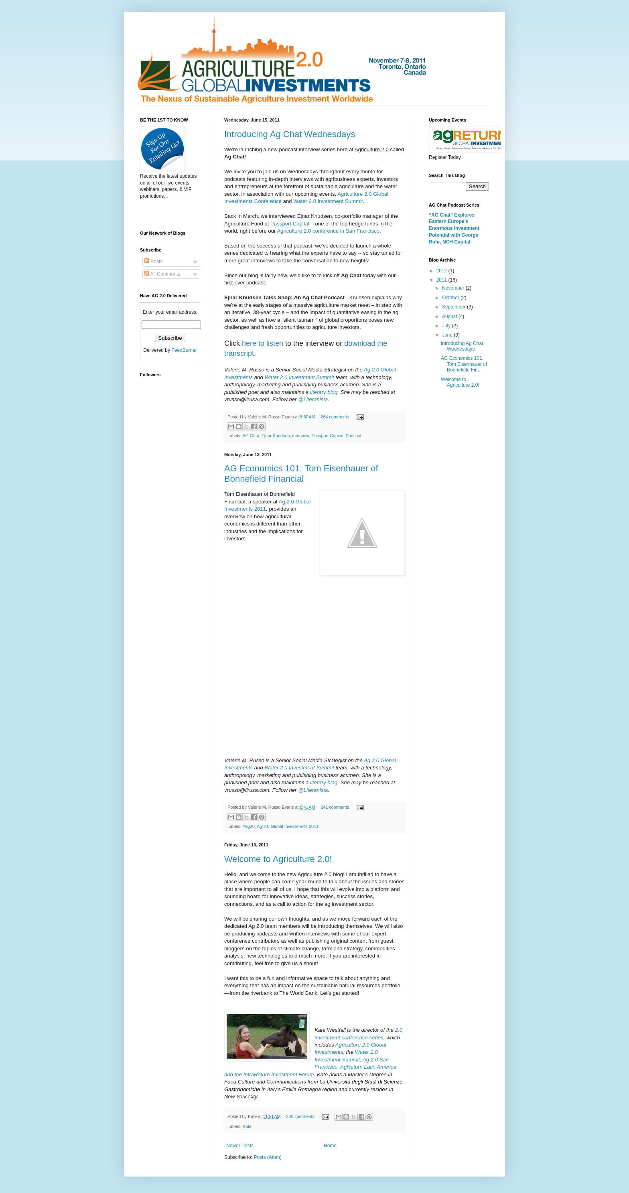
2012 (442, 271)
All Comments (162, 274)
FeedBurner (184, 350)
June (448, 335)
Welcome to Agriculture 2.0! (278, 859)
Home (330, 1145)
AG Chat (250, 435)
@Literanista (313, 399)
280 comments (300, 1116)
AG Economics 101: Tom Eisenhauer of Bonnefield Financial (301, 473)
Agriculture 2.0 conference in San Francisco (328, 231)
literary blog (323, 392)
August (450, 316)
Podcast (353, 435)
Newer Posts (240, 1145)
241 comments (335, 807)
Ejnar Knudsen (276, 435)
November (454, 288)
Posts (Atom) (267, 1157)
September (454, 307)
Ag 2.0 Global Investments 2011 (288, 826)
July (447, 326)
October (451, 297)
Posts (153, 261)
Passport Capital (289, 224)
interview (300, 435)
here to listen (262, 343)
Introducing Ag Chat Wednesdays (289, 134)
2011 (442, 280)
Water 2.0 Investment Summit (328, 201)
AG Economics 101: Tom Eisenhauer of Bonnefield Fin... (464, 364)
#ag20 (249, 826)
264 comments (335, 416)
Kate (247, 1126)
